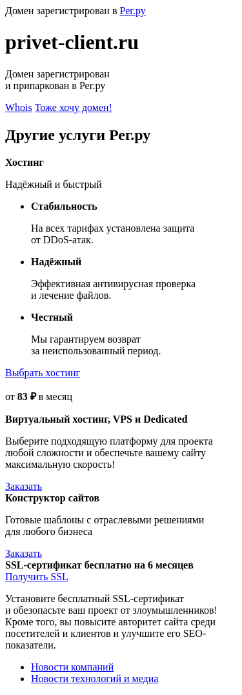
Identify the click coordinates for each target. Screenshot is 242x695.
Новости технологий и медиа (94, 678)
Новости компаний (72, 666)
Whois (18, 107)
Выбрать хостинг (42, 372)
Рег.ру (132, 10)
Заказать (23, 486)
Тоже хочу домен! (73, 107)
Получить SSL (36, 576)
